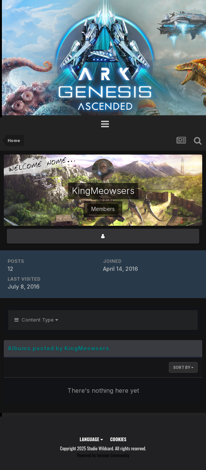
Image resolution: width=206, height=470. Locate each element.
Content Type (36, 320)
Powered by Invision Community (103, 455)
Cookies (118, 439)
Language (91, 439)
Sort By (183, 367)
